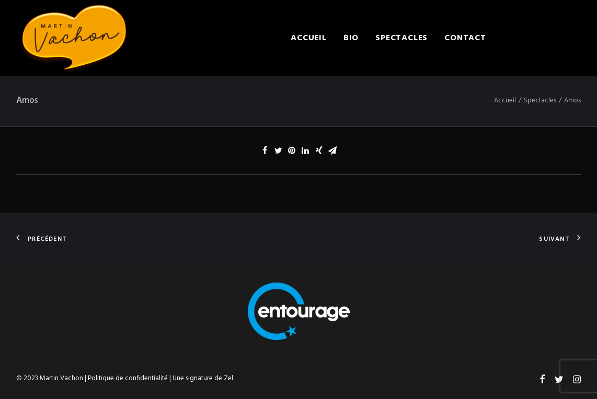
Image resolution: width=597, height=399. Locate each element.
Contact (465, 38)
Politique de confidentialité (128, 378)
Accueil (309, 38)
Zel (228, 378)
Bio (351, 38)
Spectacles (401, 38)
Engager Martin (542, 38)
